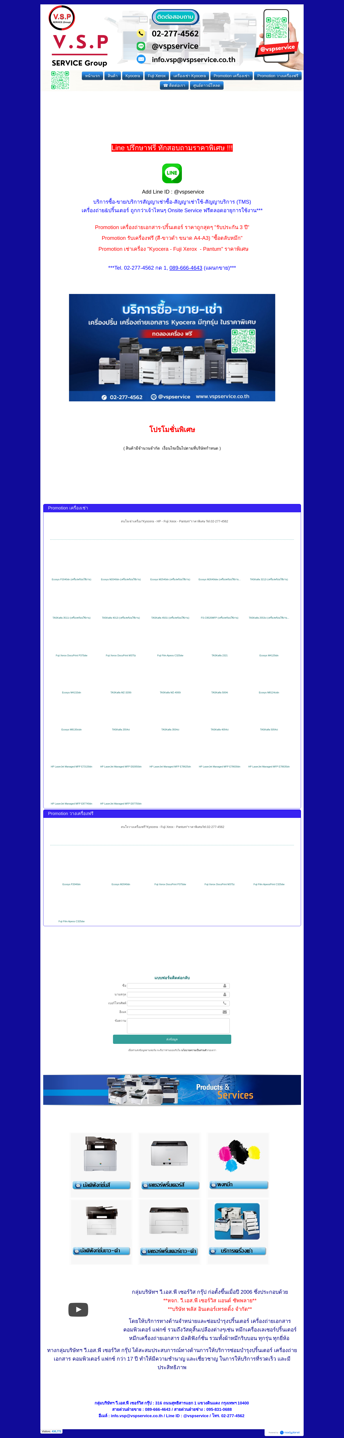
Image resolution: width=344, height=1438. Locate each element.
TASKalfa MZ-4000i (170, 692)
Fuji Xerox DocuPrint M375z (121, 655)
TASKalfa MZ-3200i (120, 692)
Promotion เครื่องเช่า (68, 507)
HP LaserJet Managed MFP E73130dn (71, 766)
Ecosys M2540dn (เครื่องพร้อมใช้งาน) (170, 579)
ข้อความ (120, 1020)
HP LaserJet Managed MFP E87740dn (71, 803)
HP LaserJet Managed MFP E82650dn (121, 766)
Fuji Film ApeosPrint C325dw (268, 884)
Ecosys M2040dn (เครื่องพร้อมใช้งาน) (121, 579)
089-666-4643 (157, 1409)
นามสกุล (120, 994)
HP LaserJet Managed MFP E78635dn (269, 766)
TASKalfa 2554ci (121, 729)
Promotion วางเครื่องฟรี (70, 813)
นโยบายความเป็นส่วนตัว (194, 1050)
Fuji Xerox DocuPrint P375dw (71, 655)
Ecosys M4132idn (71, 692)
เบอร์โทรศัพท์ (117, 1003)
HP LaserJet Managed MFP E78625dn (170, 766)
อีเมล (122, 1012)
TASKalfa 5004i (219, 692)
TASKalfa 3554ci (170, 729)
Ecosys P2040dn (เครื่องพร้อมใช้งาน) (71, 579)
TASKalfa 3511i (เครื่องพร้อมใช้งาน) (72, 617)
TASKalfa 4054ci (220, 729)
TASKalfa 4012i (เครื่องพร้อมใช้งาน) (121, 617)
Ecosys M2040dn (121, 884)
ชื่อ (124, 985)
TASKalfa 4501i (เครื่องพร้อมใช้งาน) (170, 617)
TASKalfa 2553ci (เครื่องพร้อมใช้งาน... (269, 617)
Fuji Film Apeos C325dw (170, 655)
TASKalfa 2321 (219, 655)
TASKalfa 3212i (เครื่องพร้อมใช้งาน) (269, 579)
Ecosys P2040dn (72, 884)
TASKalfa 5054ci (269, 729)
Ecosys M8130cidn (71, 729)
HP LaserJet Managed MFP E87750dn (121, 803)
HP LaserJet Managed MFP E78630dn (219, 766)
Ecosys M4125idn (269, 655)
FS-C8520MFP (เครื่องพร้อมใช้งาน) (219, 617)
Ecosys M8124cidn (269, 692)
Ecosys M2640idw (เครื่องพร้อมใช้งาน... (220, 579)
